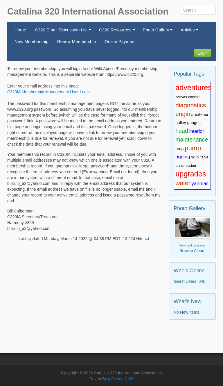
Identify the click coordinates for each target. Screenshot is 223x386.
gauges (194, 122)
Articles (190, 31)
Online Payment (120, 41)
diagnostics (190, 105)
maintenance (191, 139)
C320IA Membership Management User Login (48, 92)
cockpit (193, 97)
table (204, 157)
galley (180, 122)
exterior (201, 114)
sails (195, 157)
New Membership (31, 41)
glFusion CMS (121, 378)
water (182, 183)
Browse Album (192, 250)
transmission (185, 166)
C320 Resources (117, 31)
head (181, 131)
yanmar (200, 183)
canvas (181, 97)
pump (193, 148)
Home (20, 29)
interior (196, 131)
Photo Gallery (159, 31)
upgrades (190, 174)
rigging (182, 157)
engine (184, 113)
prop (179, 148)
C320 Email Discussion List (64, 31)
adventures (193, 87)
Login (203, 53)
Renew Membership (76, 41)
